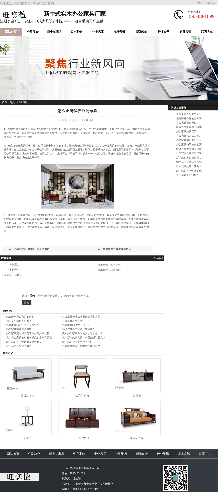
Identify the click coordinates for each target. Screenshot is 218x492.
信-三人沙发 (28, 395)
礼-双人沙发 (137, 438)
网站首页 (11, 31)
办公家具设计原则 (186, 122)
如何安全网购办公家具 (19, 321)
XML (200, 3)
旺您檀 (73, 120)
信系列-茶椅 (82, 395)
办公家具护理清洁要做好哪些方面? (81, 316)
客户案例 (76, 31)
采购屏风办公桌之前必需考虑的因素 (196, 114)
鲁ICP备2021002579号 (85, 489)
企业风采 (98, 31)
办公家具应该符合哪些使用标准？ (81, 346)
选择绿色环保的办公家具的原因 (32, 249)
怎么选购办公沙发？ (187, 175)
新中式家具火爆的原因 (19, 346)
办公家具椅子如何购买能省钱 (192, 144)
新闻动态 (142, 31)
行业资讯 (163, 31)
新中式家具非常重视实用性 (77, 341)
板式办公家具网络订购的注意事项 (195, 127)
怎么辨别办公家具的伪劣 (117, 249)
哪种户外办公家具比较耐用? (78, 329)
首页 (12, 102)
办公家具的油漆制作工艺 (76, 325)
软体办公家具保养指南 (189, 149)
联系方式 (207, 31)
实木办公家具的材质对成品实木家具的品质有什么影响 (36, 337)
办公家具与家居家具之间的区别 (194, 135)
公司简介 (33, 31)
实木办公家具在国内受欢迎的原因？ (82, 333)
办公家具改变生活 (72, 321)
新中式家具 (54, 31)
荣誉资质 (120, 31)
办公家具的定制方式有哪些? (22, 325)
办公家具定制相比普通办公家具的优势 (27, 333)
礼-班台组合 (82, 438)
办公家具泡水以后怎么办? (190, 140)
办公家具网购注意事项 (19, 329)
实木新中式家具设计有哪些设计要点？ (83, 337)
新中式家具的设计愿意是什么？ (24, 341)
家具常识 (185, 31)
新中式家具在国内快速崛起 (191, 153)
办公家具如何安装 (186, 131)
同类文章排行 (178, 107)
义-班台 (136, 395)
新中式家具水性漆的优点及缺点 (194, 170)
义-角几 (27, 438)
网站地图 (211, 3)
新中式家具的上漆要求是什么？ (194, 166)
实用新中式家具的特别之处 (191, 162)
